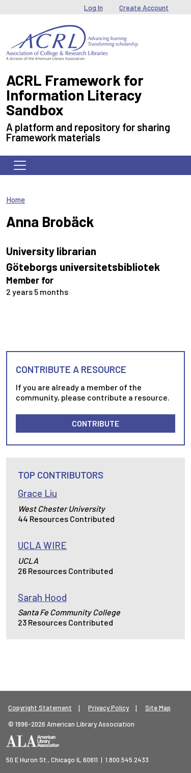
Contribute (95, 423)
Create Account (144, 7)
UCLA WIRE (42, 545)
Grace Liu (37, 493)
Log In (93, 7)
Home (15, 199)
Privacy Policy (108, 708)
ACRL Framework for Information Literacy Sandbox (75, 94)
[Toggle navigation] (20, 165)
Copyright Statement (40, 708)
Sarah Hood (42, 597)
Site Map (158, 708)
